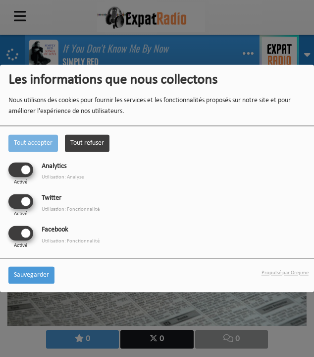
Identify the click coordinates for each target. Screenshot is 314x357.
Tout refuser (87, 143)
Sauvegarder (31, 275)
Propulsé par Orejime (285, 273)
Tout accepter (33, 143)
